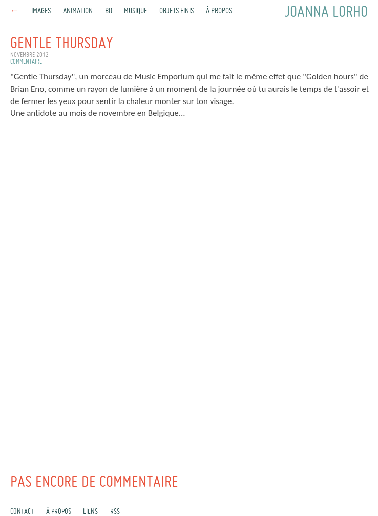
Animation (78, 11)
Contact (22, 511)
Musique (135, 11)
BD (108, 11)
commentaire (26, 62)
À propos (219, 11)
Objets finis (176, 11)
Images (41, 11)
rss (115, 511)
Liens (90, 511)
